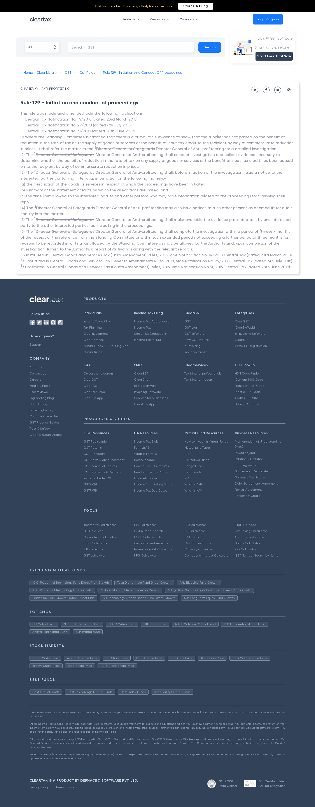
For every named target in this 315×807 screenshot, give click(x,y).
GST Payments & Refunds (102, 472)
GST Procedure (95, 453)
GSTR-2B (90, 484)
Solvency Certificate (250, 477)
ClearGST (242, 321)
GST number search (148, 531)
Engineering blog (42, 398)
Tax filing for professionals (202, 373)
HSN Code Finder (247, 373)
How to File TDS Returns (151, 466)
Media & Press (40, 385)
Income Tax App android (152, 321)
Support (35, 344)
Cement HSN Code (249, 379)
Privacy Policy (39, 787)
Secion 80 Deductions (150, 333)
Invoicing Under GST (98, 478)
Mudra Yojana (245, 453)
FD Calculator (194, 537)
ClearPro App (93, 398)
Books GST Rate (247, 404)
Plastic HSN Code (248, 392)
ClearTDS (241, 339)
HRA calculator (195, 525)
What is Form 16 (145, 453)
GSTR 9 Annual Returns (100, 466)
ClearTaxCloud (94, 392)
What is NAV (193, 490)
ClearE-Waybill (245, 327)
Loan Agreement (247, 465)
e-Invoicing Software (250, 333)
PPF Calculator (145, 525)
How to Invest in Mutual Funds (206, 441)
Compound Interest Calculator (206, 555)
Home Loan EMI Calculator (153, 549)
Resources (160, 19)
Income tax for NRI (147, 339)
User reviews (39, 392)
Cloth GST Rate (246, 398)
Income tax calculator (100, 525)
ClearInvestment (96, 333)
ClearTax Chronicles (44, 416)
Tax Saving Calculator (251, 531)
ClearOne (141, 379)
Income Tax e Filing (97, 321)
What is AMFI (193, 484)
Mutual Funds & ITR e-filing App (106, 346)
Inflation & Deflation (249, 459)
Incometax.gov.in (146, 478)
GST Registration (96, 441)
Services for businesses (151, 398)
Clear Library (39, 404)
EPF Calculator (245, 549)
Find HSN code (245, 525)
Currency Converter (198, 549)
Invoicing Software (147, 392)
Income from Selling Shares (154, 484)
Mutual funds (93, 352)
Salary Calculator (247, 543)
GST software (194, 333)
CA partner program (98, 373)
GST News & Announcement (104, 460)
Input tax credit (195, 352)
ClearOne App (144, 404)
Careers (35, 379)
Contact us (38, 373)
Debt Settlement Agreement (256, 483)
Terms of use (65, 787)
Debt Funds (192, 472)
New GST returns (196, 339)
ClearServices (94, 339)
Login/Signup (267, 19)
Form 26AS (141, 447)
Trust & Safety (40, 428)
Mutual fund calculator (100, 537)
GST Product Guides (45, 422)
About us (36, 367)
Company (190, 19)
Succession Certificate (251, 471)
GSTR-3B (90, 490)
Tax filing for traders (198, 379)
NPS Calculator (145, 555)
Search (210, 47)
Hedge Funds (194, 466)
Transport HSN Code (249, 385)
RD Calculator (194, 531)
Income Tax (142, 327)
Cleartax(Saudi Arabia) (46, 434)
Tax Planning (93, 327)
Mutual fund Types (197, 447)
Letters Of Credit (247, 495)
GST (187, 321)
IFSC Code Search (147, 537)
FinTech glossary (41, 410)
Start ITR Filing (195, 6)
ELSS (187, 453)
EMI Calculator (94, 531)
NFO (187, 478)
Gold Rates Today (197, 543)
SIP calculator (94, 549)
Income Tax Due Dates (150, 490)
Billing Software (145, 385)
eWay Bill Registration (251, 346)
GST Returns (93, 447)
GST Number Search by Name (256, 555)
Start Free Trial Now (274, 56)
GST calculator (94, 555)
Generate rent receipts (151, 543)
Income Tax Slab (146, 441)
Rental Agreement (248, 489)
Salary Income (144, 460)
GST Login (191, 327)
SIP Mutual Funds (196, 460)
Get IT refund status (249, 537)
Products (131, 19)
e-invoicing (192, 346)
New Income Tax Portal (150, 472)
